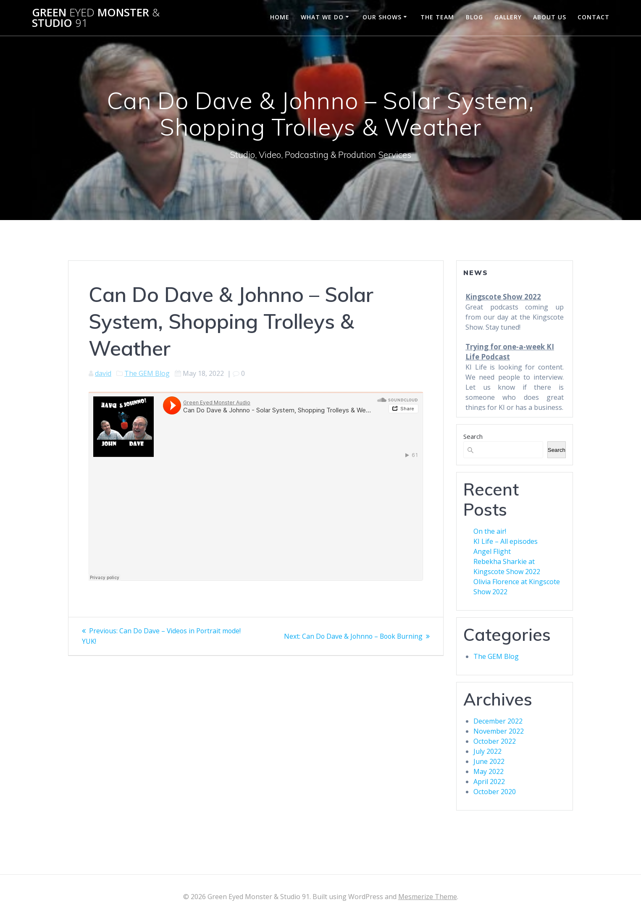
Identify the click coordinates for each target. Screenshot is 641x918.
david (103, 373)
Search (473, 436)
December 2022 (498, 721)
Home (279, 17)
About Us (549, 17)
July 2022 (487, 751)
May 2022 (488, 771)
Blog (474, 17)
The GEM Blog (147, 373)
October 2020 (494, 791)
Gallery (508, 17)
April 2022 (489, 781)
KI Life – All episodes (505, 541)
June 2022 (488, 761)
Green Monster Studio (96, 18)
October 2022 (494, 741)
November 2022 (498, 731)
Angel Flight (492, 551)
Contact (593, 17)
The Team (437, 17)
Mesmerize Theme (427, 896)
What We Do (322, 17)
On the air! (489, 531)
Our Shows (382, 17)
